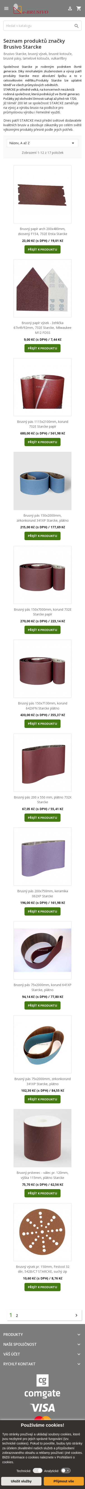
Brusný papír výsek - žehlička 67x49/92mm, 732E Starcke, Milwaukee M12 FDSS (42, 328)
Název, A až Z (42, 143)
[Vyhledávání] (42, 26)
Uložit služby (21, 1481)
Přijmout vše (63, 1481)
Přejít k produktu (42, 249)
